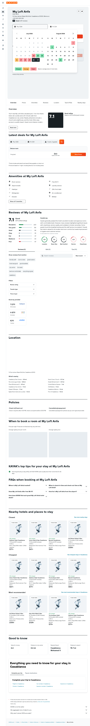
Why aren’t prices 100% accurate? (48, 713)
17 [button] (37, 51)
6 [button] (64, 47)
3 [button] (52, 47)
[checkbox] (17, 305)
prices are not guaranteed (44, 701)
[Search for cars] (3, 15)
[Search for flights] (3, 8)
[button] (3, 3)
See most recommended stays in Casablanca (74, 592)
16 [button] (33, 51)
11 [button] (42, 47)
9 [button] (33, 47)
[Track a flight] (3, 31)
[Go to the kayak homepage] (11, 3)
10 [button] (38, 47)
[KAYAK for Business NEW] (3, 35)
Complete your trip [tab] (17, 673)
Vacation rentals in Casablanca (44, 686)
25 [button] (42, 56)
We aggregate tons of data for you (48, 710)
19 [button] (16, 56)
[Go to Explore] (3, 28)
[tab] (22, 249)
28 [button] (25, 60)
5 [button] (16, 47)
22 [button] (29, 56)
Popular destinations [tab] (31, 673)
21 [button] (25, 56)
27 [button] (21, 60)
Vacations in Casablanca (66, 684)
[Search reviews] (58, 255)
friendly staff (12, 259)
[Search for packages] (3, 19)
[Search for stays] (3, 12)
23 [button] (33, 56)
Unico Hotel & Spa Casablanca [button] (38, 540)
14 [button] (25, 51)
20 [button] (21, 56)
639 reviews (23, 21)
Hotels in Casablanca (18, 686)
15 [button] (29, 51)
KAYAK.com (11, 722)
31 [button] (38, 60)
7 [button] (25, 47)
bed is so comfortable (15, 271)
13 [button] (21, 51)
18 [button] (42, 51)
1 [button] (29, 43)
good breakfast (24, 263)
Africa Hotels (24, 722)
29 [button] (29, 60)
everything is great (28, 271)
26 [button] (17, 60)
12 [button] (16, 51)
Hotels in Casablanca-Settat (47, 722)
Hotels (17, 722)
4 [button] (42, 43)
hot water (20, 267)
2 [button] (33, 43)
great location (31, 259)
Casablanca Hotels (60, 722)
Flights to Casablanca (18, 684)
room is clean (21, 259)
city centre (12, 267)
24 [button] (38, 56)
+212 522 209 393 (18, 18)
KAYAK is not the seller (48, 707)
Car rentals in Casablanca (43, 684)
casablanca (12, 275)
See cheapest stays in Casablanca (77, 554)
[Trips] (3, 40)
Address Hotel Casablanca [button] (17, 540)
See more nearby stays (80, 517)
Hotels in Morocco (34, 722)
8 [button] (29, 47)
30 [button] (34, 60)
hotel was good (13, 263)
